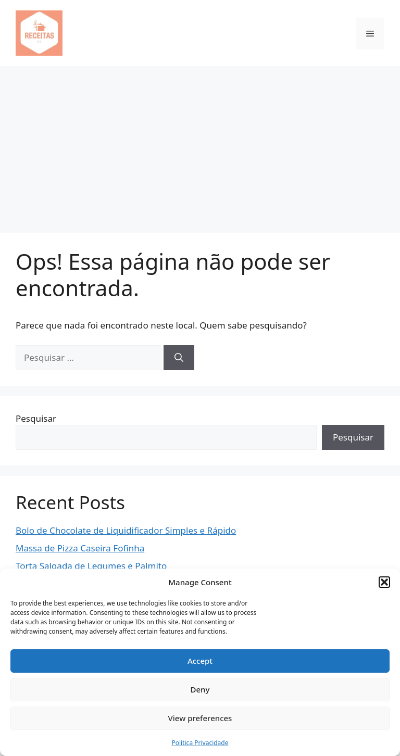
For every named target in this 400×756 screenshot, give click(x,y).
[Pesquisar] (179, 357)
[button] (384, 582)
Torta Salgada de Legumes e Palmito (91, 566)
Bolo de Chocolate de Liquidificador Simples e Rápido (126, 530)
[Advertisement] (200, 144)
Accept (200, 661)
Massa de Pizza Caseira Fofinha (80, 548)
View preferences (200, 718)
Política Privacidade (199, 742)
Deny (200, 689)
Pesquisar (36, 418)
